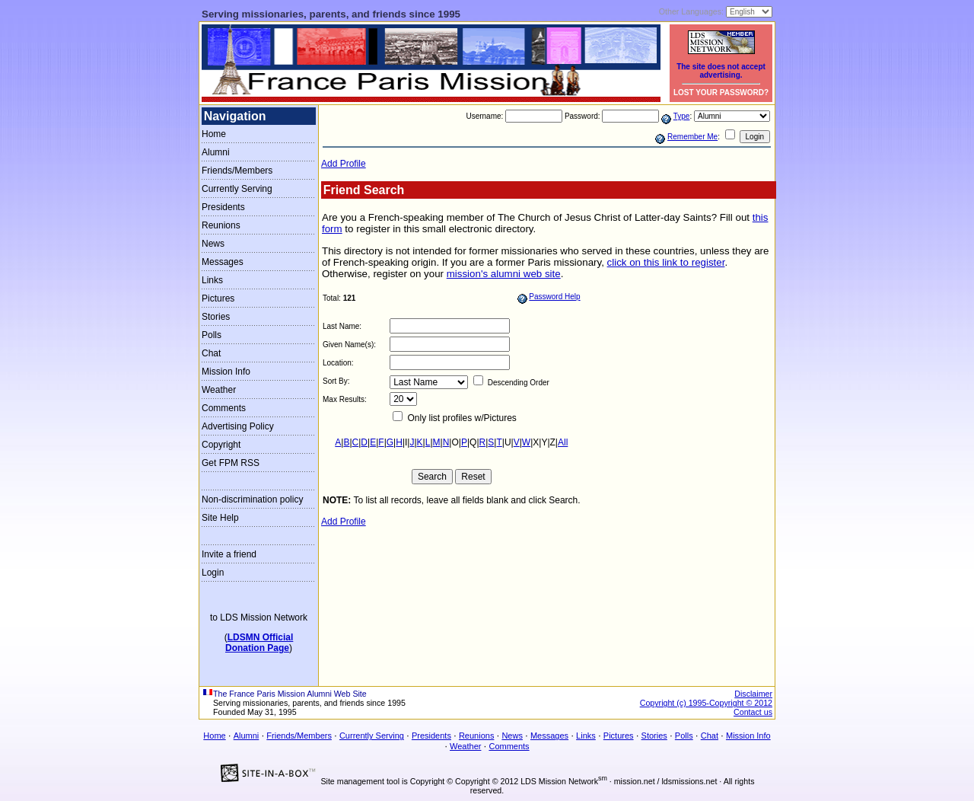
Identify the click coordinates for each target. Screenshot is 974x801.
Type (681, 116)
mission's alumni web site (504, 273)
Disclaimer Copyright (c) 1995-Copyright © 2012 (706, 698)
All (563, 442)
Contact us (753, 711)
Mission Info (226, 371)
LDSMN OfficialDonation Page (259, 642)
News (213, 243)
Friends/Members (237, 170)
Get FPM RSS (230, 463)
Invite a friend (229, 554)
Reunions (221, 225)
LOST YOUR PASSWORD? (721, 92)
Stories (216, 316)
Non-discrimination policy (252, 499)
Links (212, 280)
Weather (219, 390)
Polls (211, 335)
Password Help (554, 296)
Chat (211, 353)
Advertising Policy (238, 426)
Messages (223, 262)
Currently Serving (237, 188)
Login (213, 572)
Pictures (218, 298)
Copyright (221, 444)
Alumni (216, 152)
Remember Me (692, 136)
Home (214, 134)
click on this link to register (666, 262)
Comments (224, 408)
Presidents (223, 207)
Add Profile (343, 163)
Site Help (220, 517)
